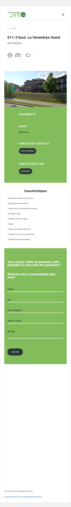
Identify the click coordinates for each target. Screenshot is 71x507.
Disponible (25, 171)
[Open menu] (63, 15)
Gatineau (14, 43)
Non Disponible (27, 151)
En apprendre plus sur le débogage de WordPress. (23, 497)
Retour (11, 28)
